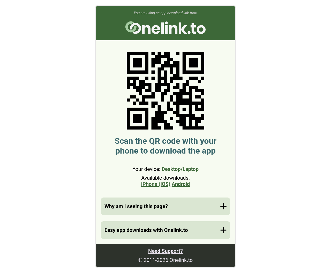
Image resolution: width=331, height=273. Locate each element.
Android (181, 184)
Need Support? (165, 251)
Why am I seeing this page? (136, 206)
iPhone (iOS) (155, 184)
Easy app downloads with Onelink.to (146, 230)
